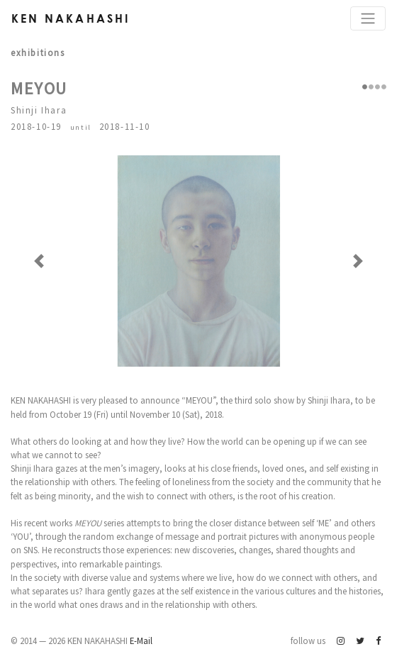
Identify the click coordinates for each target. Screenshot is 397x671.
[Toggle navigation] (368, 18)
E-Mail (141, 640)
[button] (39, 261)
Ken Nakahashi (70, 18)
